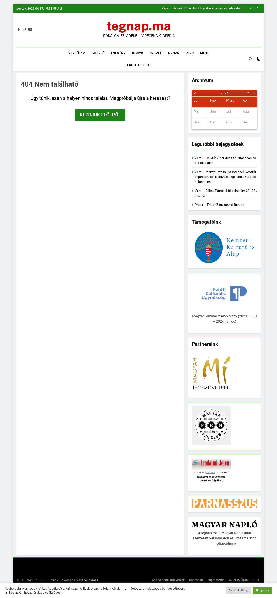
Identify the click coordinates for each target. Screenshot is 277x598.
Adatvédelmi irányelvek (168, 580)
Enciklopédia (138, 65)
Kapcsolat (196, 580)
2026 (224, 93)
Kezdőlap (76, 53)
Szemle (156, 53)
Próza (173, 53)
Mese (204, 53)
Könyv (137, 53)
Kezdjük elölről (100, 115)
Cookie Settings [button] (238, 590)
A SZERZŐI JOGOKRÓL (245, 580)
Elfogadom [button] (262, 590)
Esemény (118, 53)
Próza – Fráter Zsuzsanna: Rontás (219, 205)
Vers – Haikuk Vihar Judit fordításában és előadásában (202, 8)
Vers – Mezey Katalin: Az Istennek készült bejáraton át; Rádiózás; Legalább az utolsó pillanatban (225, 177)
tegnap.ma (138, 25)
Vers (190, 53)
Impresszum (215, 580)
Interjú (98, 53)
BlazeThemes (88, 580)
